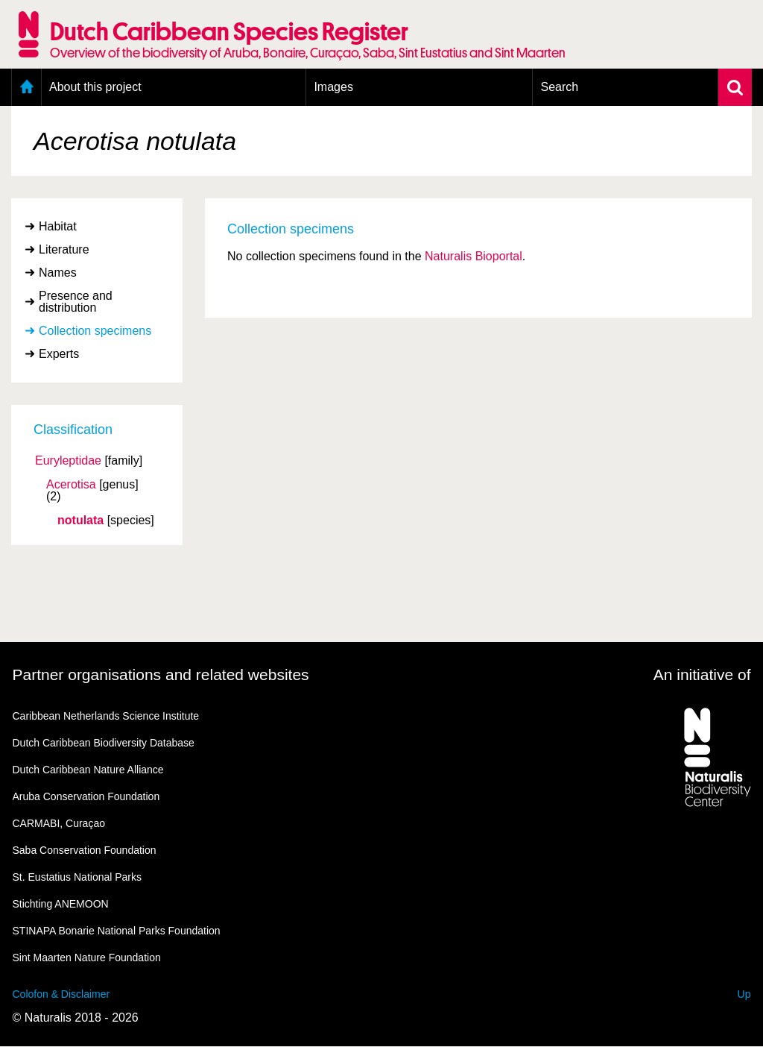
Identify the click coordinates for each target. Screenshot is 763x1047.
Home (26, 87)
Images (333, 87)
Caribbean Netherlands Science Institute (106, 716)
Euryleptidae (68, 461)
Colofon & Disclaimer (61, 994)
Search (559, 87)
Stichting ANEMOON (61, 904)
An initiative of (702, 674)
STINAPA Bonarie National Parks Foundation (117, 931)
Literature (64, 249)
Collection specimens (95, 330)
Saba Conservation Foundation (84, 850)
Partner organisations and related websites (161, 674)
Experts (59, 354)
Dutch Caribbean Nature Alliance (88, 770)
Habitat (58, 226)
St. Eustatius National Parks (77, 877)
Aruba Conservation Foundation (86, 796)
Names (58, 272)
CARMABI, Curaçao (59, 823)
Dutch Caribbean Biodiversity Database (103, 743)
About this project (95, 87)
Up (744, 994)
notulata (80, 520)
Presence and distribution (76, 301)
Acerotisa (71, 485)
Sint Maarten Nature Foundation (87, 957)
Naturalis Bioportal (473, 256)
